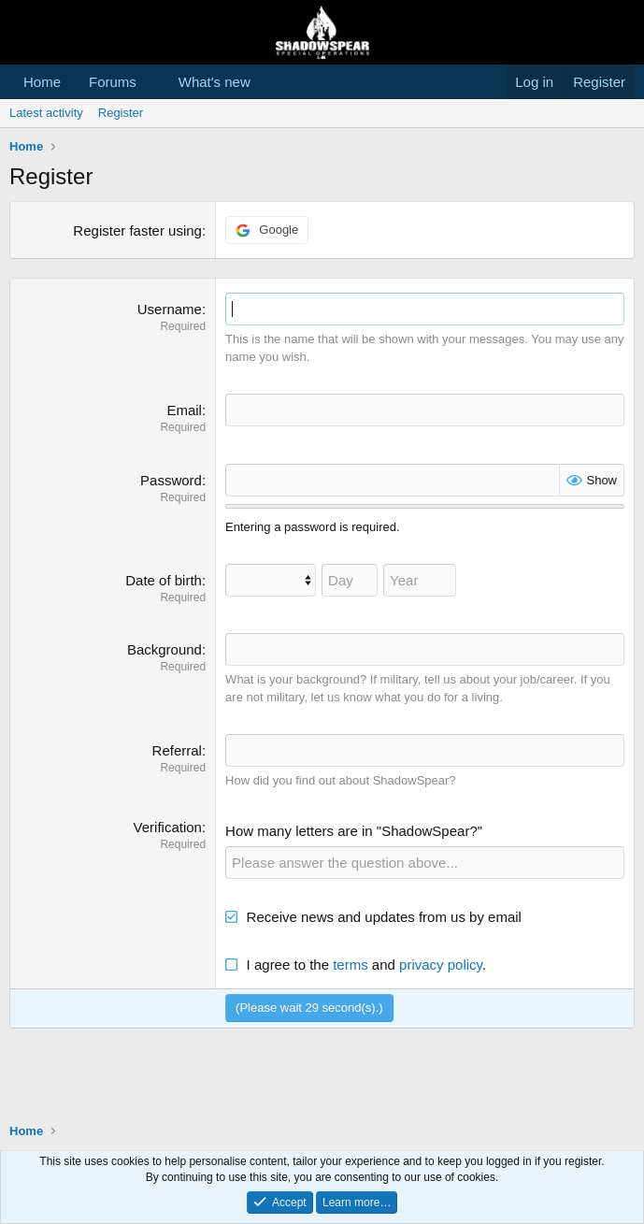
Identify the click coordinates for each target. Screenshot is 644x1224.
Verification (168, 827)
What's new (214, 82)
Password (171, 480)
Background (164, 649)
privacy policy (440, 964)
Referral (177, 750)
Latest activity (46, 113)
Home (42, 82)
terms (350, 964)
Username (169, 309)
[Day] (350, 580)
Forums (112, 82)
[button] (151, 82)
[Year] (419, 580)
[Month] (270, 580)
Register (120, 113)
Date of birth (163, 580)
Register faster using (137, 230)
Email (184, 410)
